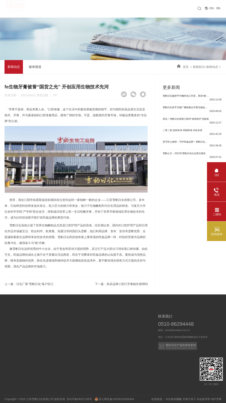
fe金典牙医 (203, 399)
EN (218, 8)
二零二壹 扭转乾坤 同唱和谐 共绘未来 (182, 130)
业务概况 (122, 312)
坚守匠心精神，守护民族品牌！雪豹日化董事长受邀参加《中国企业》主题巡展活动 (186, 141)
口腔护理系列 (92, 312)
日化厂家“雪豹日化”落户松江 (35, 284)
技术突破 (33, 327)
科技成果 (33, 312)
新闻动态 (212, 66)
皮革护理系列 (92, 327)
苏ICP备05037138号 (80, 399)
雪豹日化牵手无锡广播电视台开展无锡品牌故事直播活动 (186, 107)
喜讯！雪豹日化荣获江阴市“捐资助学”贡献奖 (186, 119)
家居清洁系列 (92, 319)
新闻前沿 (199, 66)
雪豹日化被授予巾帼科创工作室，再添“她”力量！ (186, 95)
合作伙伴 (122, 319)
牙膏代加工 (189, 399)
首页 (186, 66)
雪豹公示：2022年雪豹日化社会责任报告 (184, 153)
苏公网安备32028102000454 (114, 399)
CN (211, 8)
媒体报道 (35, 66)
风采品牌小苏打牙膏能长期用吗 (127, 284)
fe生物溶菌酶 (174, 399)
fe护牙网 (216, 399)
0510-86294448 (190, 324)
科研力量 (33, 319)
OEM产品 (123, 327)
